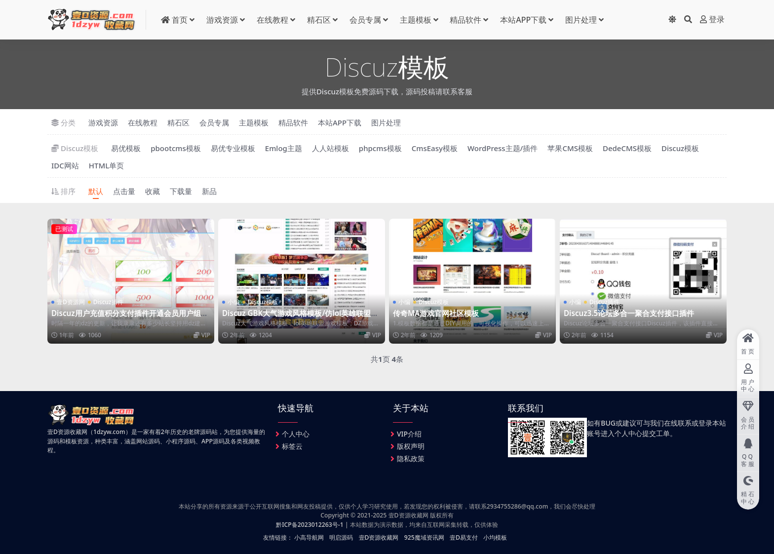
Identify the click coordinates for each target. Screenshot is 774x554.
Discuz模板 (680, 148)
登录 (712, 19)
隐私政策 (411, 458)
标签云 (292, 446)
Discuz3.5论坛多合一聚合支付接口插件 (629, 313)
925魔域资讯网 (424, 537)
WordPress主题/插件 (502, 148)
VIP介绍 (409, 433)
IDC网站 (65, 165)
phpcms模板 (380, 148)
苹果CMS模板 (570, 148)
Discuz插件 (108, 302)
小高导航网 (309, 537)
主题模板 (415, 19)
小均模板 (495, 537)
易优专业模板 (233, 148)
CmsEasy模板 (435, 148)
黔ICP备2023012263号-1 (310, 524)
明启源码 (341, 537)
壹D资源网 (71, 302)
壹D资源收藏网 (379, 537)
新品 (209, 191)
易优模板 (126, 148)
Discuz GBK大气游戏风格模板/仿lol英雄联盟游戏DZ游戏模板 (300, 317)
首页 (174, 19)
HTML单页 (106, 165)
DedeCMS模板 (627, 148)
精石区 (319, 19)
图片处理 (581, 19)
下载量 (181, 191)
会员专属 (365, 19)
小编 (233, 302)
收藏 (152, 191)
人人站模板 (330, 148)
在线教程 (272, 19)
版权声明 (411, 446)
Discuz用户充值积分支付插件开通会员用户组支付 (129, 317)
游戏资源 (222, 19)
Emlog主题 (283, 148)
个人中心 (296, 433)
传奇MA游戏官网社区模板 (436, 313)
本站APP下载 (523, 19)
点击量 (124, 191)
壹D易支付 (464, 537)
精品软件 (465, 19)
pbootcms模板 (176, 148)
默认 (95, 191)
